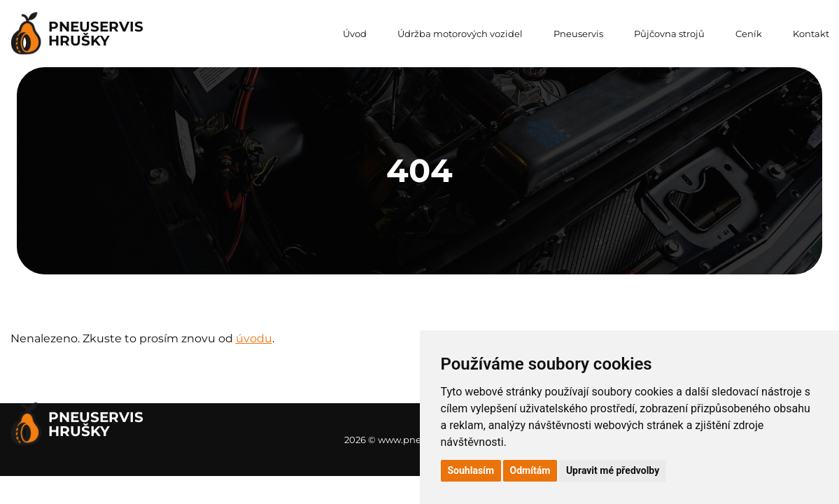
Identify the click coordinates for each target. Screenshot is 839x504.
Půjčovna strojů (669, 33)
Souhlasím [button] (471, 470)
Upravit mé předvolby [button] (612, 470)
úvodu (254, 338)
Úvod (355, 33)
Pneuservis (578, 33)
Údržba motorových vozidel (460, 33)
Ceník (748, 33)
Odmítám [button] (530, 470)
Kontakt (811, 33)
